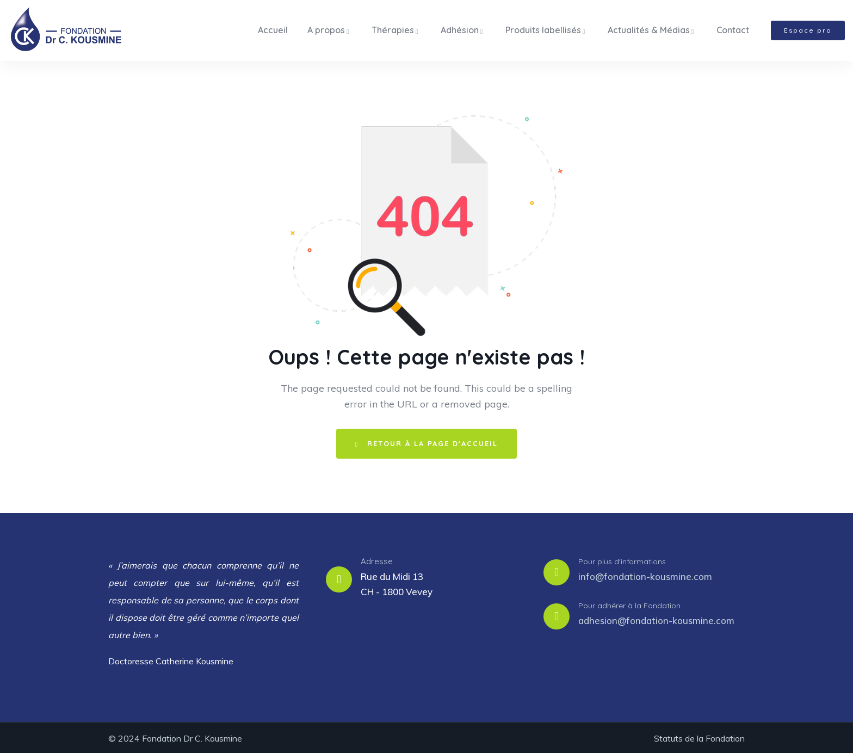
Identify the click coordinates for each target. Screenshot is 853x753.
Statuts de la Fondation (699, 736)
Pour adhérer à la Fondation (629, 604)
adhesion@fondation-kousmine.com (656, 619)
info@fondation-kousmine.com (645, 575)
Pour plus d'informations (622, 560)
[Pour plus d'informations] (556, 571)
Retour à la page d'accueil (426, 441)
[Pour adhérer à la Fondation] (556, 615)
